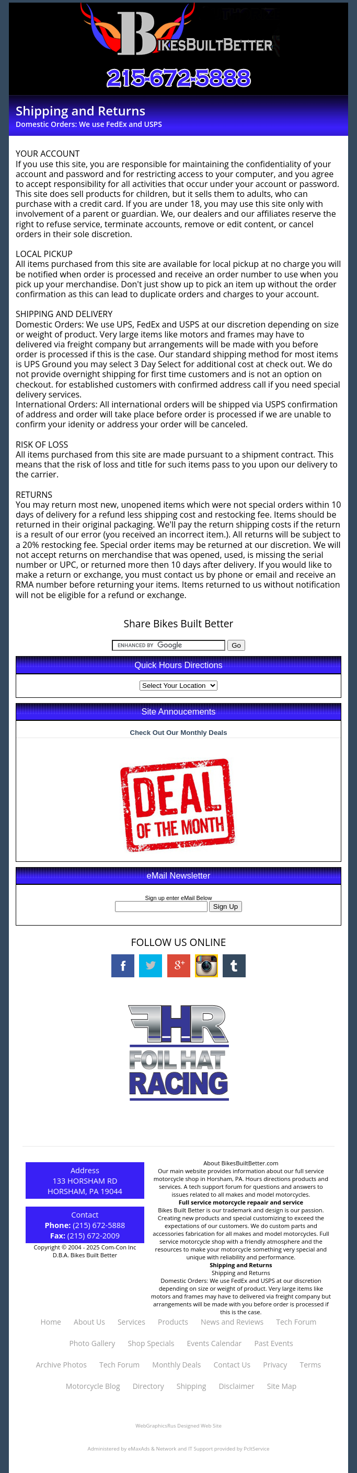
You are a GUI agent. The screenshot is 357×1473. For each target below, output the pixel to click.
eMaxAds (139, 1448)
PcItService (256, 1448)
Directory (148, 1386)
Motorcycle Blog (93, 1386)
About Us (89, 1322)
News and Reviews (232, 1322)
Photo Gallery (92, 1343)
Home (50, 1322)
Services (131, 1322)
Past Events (273, 1343)
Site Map (281, 1386)
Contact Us (232, 1365)
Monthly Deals (176, 1365)
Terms (310, 1365)
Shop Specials (151, 1343)
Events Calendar (214, 1343)
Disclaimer (236, 1386)
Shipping (191, 1386)
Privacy (275, 1365)
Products (173, 1322)
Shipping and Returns (241, 1273)
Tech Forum (296, 1322)
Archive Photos (61, 1365)
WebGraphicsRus (155, 1425)
